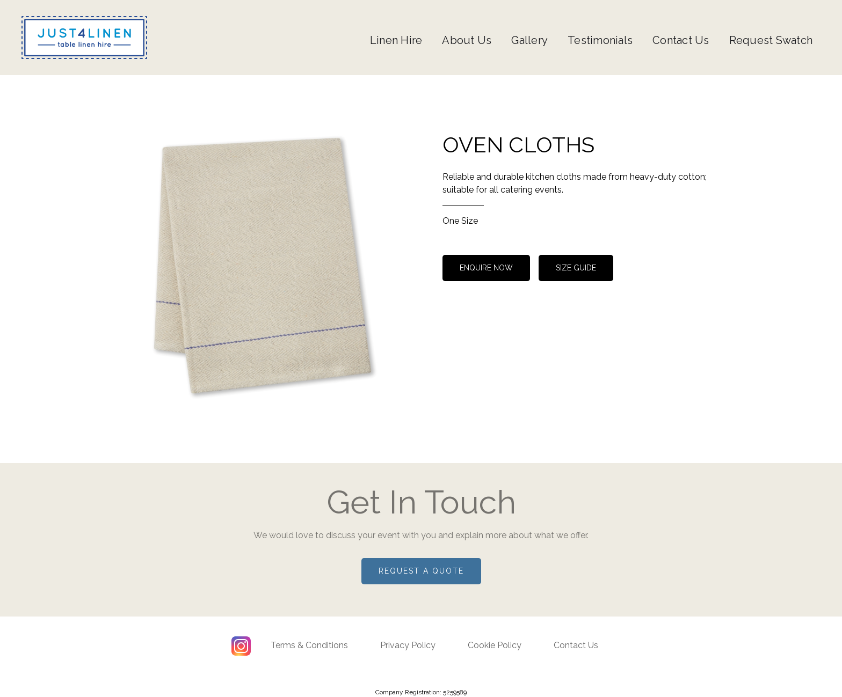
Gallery (529, 40)
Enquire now (486, 267)
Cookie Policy (494, 645)
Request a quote (421, 571)
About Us (466, 40)
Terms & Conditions (309, 645)
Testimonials (600, 40)
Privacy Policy (407, 645)
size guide (576, 267)
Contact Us (680, 40)
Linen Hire (396, 40)
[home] (84, 37)
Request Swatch (771, 40)
